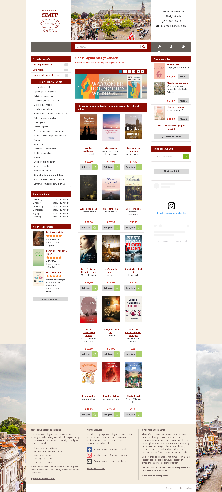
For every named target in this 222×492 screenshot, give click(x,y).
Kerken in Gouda (171, 136)
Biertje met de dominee (133, 150)
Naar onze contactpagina (155, 475)
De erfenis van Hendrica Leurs (88, 270)
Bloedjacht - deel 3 (133, 270)
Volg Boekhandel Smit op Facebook (106, 449)
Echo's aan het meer (111, 270)
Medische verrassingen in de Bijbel (133, 332)
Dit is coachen (53, 272)
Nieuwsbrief (171, 171)
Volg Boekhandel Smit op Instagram (107, 455)
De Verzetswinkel (55, 232)
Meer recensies (51, 299)
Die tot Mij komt (111, 208)
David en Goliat (111, 396)
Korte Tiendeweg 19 (173, 11)
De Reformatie (133, 208)
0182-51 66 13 (171, 21)
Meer (183, 76)
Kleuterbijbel (133, 396)
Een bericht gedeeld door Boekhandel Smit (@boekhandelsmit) (181, 241)
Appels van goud (88, 208)
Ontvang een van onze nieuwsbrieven (107, 461)
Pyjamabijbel (88, 396)
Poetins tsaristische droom (89, 332)
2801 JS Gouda (173, 16)
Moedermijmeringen (177, 83)
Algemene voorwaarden (43, 478)
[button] (78, 86)
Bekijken (86, 167)
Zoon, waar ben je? (111, 331)
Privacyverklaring (96, 468)
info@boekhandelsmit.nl (171, 25)
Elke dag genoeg (175, 107)
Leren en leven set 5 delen (56, 252)
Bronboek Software (185, 488)
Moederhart (173, 64)
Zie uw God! (111, 148)
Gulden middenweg (89, 150)
